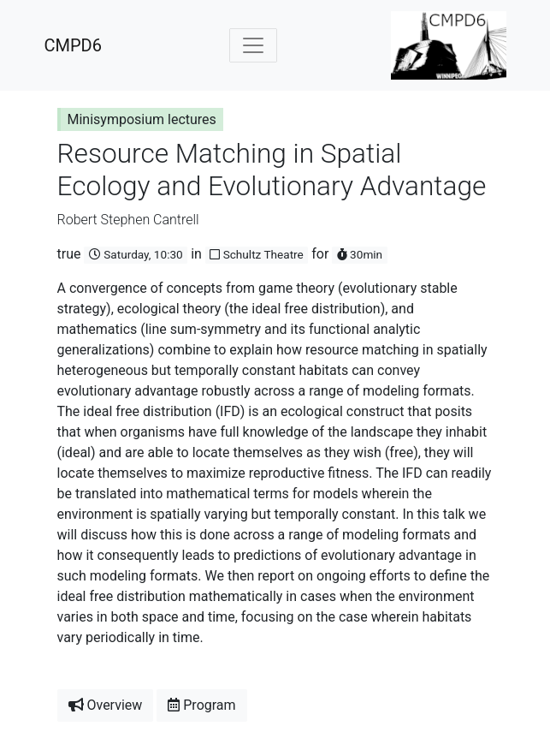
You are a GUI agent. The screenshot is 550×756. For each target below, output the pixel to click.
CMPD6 (73, 45)
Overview (105, 705)
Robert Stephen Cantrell (128, 219)
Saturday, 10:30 (136, 254)
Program (201, 705)
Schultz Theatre (256, 254)
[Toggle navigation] (253, 45)
